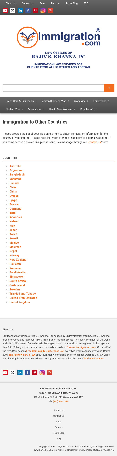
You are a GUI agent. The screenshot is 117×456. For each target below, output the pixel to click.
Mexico (14, 242)
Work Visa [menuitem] (80, 101)
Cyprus (14, 195)
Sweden (14, 289)
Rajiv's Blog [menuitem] (72, 3)
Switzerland (17, 285)
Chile (12, 187)
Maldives (15, 247)
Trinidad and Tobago (22, 293)
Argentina (15, 170)
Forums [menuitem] (55, 3)
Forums (59, 427)
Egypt (13, 200)
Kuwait (13, 238)
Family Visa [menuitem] (99, 101)
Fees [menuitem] (42, 3)
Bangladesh (17, 174)
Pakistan (15, 264)
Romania (15, 268)
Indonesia (15, 217)
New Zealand (17, 259)
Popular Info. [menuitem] (87, 109)
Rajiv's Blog (58, 433)
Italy (12, 225)
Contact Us (58, 416)
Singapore (16, 276)
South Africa (17, 281)
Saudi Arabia (17, 272)
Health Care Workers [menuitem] (61, 109)
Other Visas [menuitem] (34, 109)
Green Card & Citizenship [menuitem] (20, 101)
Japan (13, 230)
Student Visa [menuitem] (13, 109)
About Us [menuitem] (11, 3)
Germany (15, 208)
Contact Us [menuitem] (28, 3)
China (13, 191)
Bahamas (15, 178)
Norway (14, 255)
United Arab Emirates (23, 298)
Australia (15, 166)
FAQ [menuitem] (86, 3)
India (12, 212)
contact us (94, 142)
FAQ (59, 438)
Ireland (13, 221)
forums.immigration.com (81, 347)
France (14, 204)
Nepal (13, 251)
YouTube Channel (93, 358)
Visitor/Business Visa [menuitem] (54, 101)
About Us (58, 410)
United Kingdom (19, 302)
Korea (13, 234)
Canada (14, 183)
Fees (58, 421)
